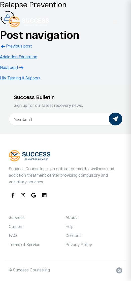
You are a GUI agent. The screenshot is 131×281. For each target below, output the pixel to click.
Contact (73, 235)
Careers (16, 226)
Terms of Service (24, 244)
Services (17, 217)
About (71, 217)
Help (70, 226)
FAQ (13, 235)
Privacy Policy (79, 244)
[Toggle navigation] (116, 22)
